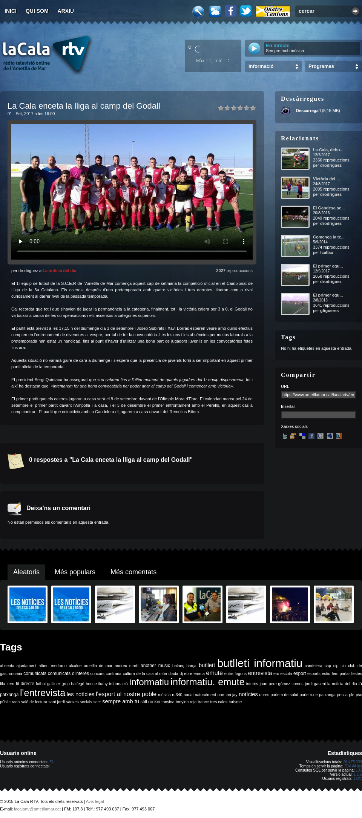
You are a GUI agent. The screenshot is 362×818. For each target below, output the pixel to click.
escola (286, 673)
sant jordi (57, 702)
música (164, 694)
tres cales (218, 702)
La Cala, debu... (328, 150)
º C (194, 48)
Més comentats (133, 572)
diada (173, 673)
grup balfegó (72, 683)
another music (155, 665)
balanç (178, 665)
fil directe (25, 683)
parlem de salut (284, 694)
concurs (97, 673)
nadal (188, 694)
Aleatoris (26, 572)
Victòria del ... (326, 179)
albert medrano (53, 665)
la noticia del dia (342, 683)
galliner (53, 683)
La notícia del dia (59, 270)
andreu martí (126, 665)
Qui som (37, 11)
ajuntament (27, 665)
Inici (11, 11)
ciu (343, 665)
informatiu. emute (207, 682)
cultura (129, 673)
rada (16, 702)
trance (203, 702)
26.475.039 (352, 762)
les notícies (81, 694)
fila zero (7, 683)
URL (285, 386)
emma (199, 673)
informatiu (149, 682)
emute (214, 673)
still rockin (150, 701)
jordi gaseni (315, 683)
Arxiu (66, 11)
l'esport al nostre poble (126, 694)
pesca (342, 694)
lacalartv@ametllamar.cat (37, 809)
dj (181, 673)
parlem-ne (309, 694)
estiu (326, 673)
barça (191, 665)
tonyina (167, 702)
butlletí (207, 665)
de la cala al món (151, 673)
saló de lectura (34, 702)
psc (359, 694)
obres (264, 694)
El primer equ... (328, 266)
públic (5, 702)
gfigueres (329, 310)
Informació (260, 66)
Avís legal (95, 801)
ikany (103, 683)
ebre (188, 673)
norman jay (228, 694)
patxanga (327, 694)
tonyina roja (186, 702)
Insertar (288, 406)
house (91, 683)
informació (118, 683)
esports (314, 673)
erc (276, 673)
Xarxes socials (294, 426)
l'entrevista (42, 692)
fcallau (326, 252)
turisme (235, 702)
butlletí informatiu (259, 663)
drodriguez (331, 165)
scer (97, 702)
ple (351, 694)
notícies (248, 694)
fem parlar (341, 673)
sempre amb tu (120, 701)
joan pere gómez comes (282, 683)
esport (299, 673)
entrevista (260, 673)
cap (328, 665)
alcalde (75, 665)
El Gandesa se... (329, 208)
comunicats (34, 673)
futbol (41, 683)
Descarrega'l (308, 110)
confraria (113, 673)
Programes (321, 66)
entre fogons (235, 673)
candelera (313, 665)
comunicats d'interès (68, 673)
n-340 (177, 694)
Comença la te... (329, 237)
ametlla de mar (98, 665)
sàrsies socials (79, 702)
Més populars (75, 572)
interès (252, 683)
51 (51, 762)
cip (336, 665)
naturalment (205, 694)
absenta (7, 665)
